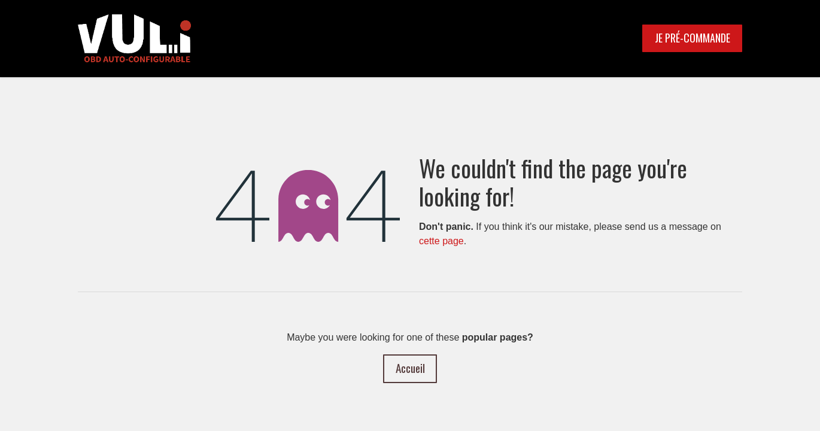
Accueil (410, 368)
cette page (441, 241)
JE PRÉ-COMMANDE (692, 37)
